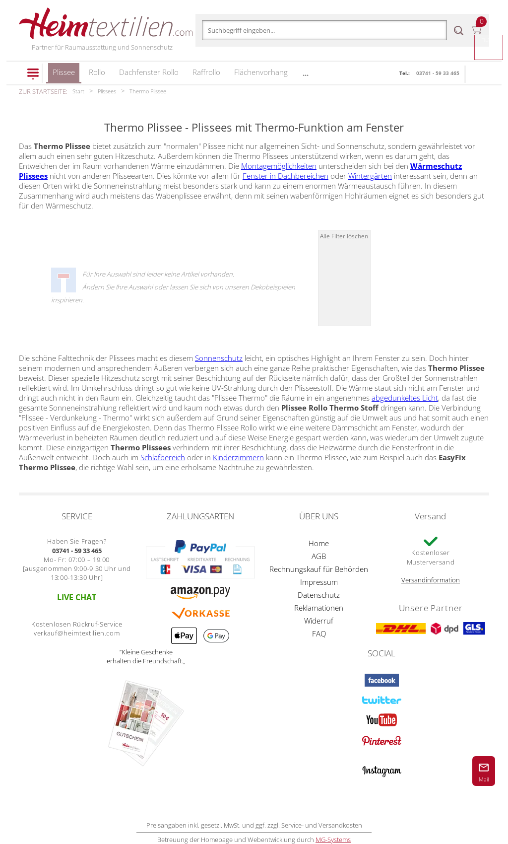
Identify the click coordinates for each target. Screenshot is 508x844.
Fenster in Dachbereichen (285, 176)
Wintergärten (370, 176)
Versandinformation (430, 579)
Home (319, 543)
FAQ (319, 633)
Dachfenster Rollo (149, 72)
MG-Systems (333, 839)
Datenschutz (319, 595)
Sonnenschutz (219, 358)
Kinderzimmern (238, 457)
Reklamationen (318, 608)
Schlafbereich (162, 457)
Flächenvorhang (261, 72)
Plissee (63, 75)
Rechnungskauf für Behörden (318, 569)
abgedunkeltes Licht (405, 398)
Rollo (97, 72)
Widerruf (318, 621)
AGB (319, 556)
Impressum (319, 582)
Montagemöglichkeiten (279, 166)
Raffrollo (206, 72)
